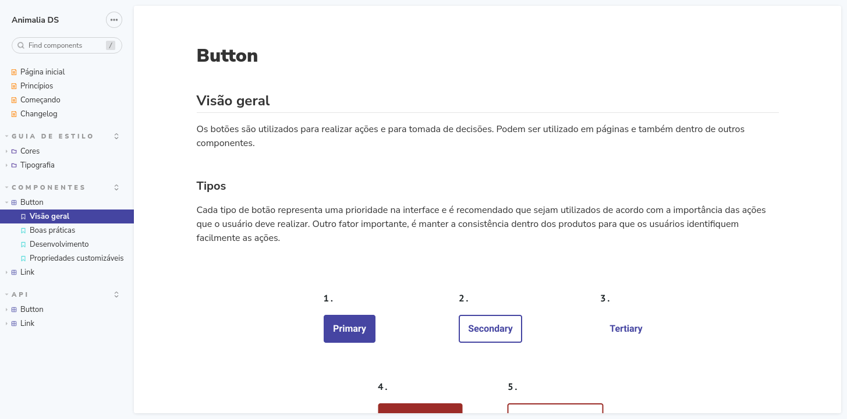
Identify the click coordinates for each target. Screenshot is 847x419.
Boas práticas (47, 230)
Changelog (34, 114)
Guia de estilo (50, 136)
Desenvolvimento (54, 244)
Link (20, 272)
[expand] (116, 136)
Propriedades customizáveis (72, 258)
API (17, 294)
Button (24, 202)
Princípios (31, 86)
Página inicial (37, 72)
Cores (23, 151)
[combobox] (67, 45)
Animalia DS (35, 20)
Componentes (46, 187)
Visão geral (44, 216)
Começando (35, 100)
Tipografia (30, 165)
